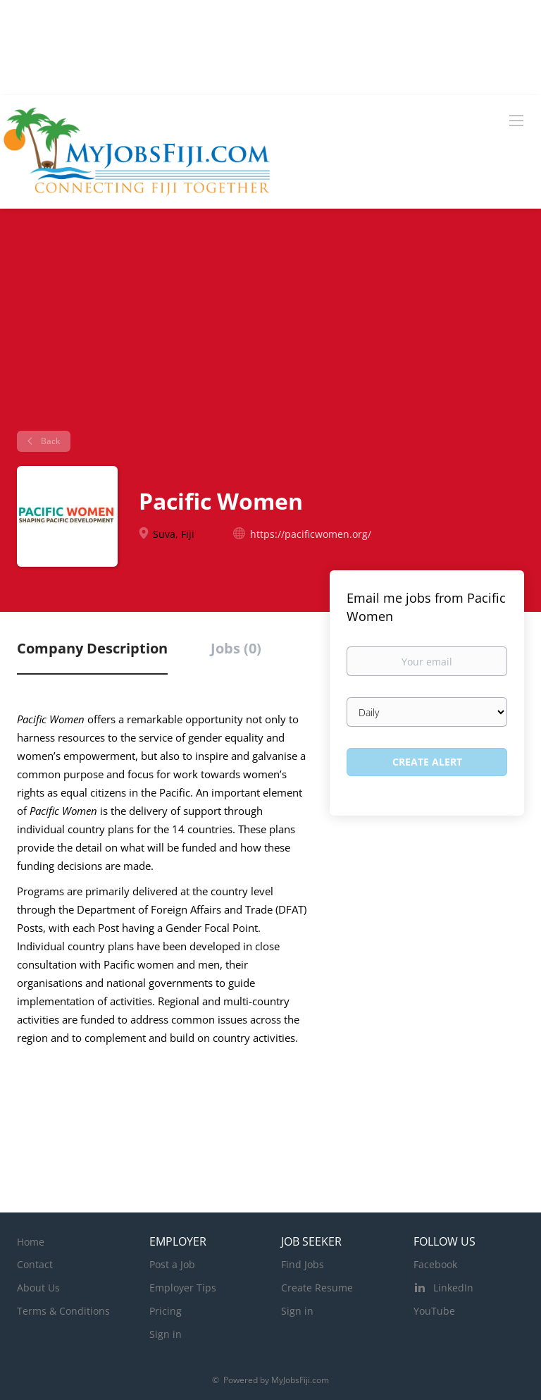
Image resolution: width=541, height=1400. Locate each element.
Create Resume (317, 1287)
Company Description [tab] (92, 648)
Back (49, 441)
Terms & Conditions (63, 1311)
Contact (35, 1264)
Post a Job (172, 1264)
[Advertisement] (270, 325)
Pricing (165, 1311)
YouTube (434, 1311)
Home (30, 1241)
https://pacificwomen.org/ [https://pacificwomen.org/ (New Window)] (310, 534)
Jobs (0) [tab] (236, 648)
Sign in (165, 1334)
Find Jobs (302, 1264)
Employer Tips (182, 1287)
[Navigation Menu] (516, 119)
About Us (38, 1287)
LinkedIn (453, 1287)
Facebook (435, 1264)
